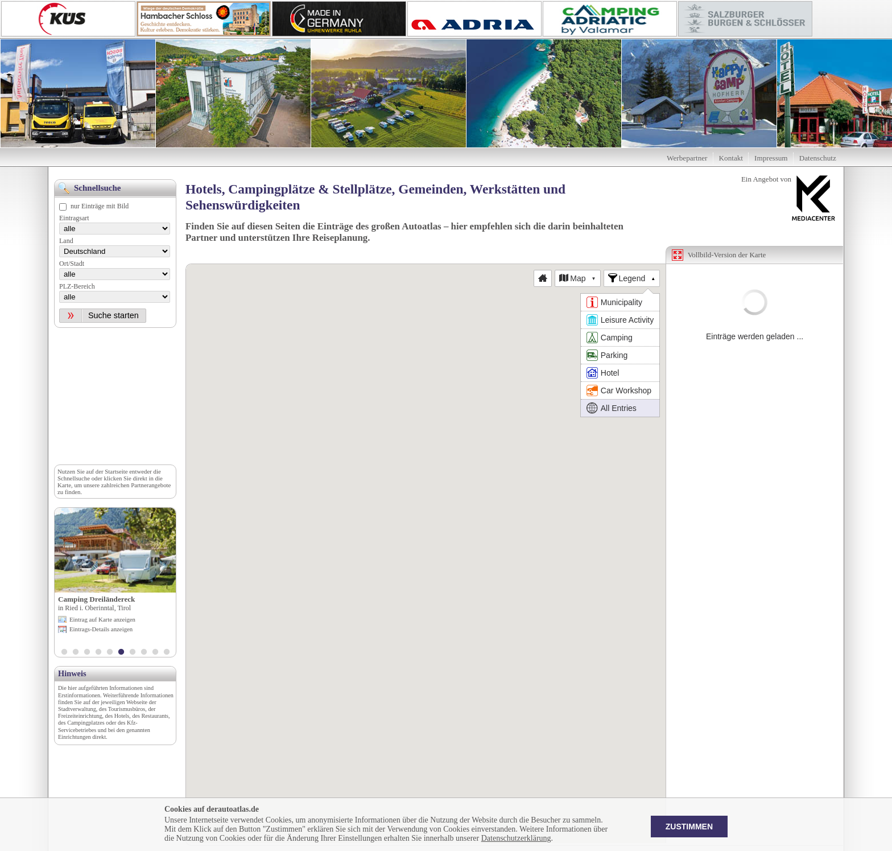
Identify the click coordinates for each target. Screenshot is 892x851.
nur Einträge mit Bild (100, 206)
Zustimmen (689, 826)
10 (167, 653)
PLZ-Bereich (77, 286)
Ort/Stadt (71, 264)
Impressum (771, 158)
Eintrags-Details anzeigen (101, 629)
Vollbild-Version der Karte (727, 254)
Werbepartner (687, 158)
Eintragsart (74, 218)
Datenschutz (817, 158)
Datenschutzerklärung (516, 838)
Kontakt (731, 158)
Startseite (116, 471)
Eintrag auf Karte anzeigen (102, 619)
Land (66, 241)
